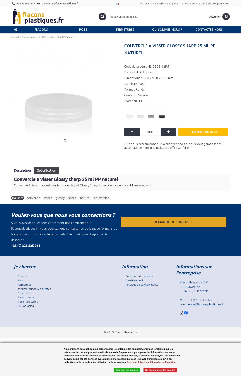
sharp (72, 198)
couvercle (33, 198)
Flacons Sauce (26, 297)
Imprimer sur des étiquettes (34, 288)
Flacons (22, 276)
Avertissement (134, 280)
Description (23, 170)
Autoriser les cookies (126, 370)
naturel (85, 198)
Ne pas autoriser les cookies (160, 370)
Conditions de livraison (139, 276)
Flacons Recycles (28, 301)
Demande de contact (173, 222)
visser (48, 198)
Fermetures (24, 284)
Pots (20, 280)
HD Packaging (26, 305)
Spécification (46, 170)
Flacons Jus (24, 293)
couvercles (101, 198)
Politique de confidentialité (142, 284)
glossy (60, 198)
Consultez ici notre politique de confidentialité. (151, 362)
